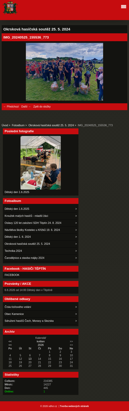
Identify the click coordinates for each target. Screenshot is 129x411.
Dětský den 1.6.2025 (17, 192)
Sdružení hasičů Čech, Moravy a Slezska (29, 320)
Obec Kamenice (14, 314)
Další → (26, 106)
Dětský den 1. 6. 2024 (18, 236)
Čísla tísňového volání (18, 307)
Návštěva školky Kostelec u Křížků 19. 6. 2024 (32, 230)
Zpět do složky (42, 106)
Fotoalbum (18, 125)
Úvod (5, 125)
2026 (41, 345)
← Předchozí (11, 106)
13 (29, 358)
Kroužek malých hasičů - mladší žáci (26, 215)
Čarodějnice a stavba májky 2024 (24, 257)
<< (10, 341)
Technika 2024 (13, 250)
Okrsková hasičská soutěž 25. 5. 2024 (51, 125)
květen (41, 341)
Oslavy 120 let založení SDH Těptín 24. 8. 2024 (33, 222)
